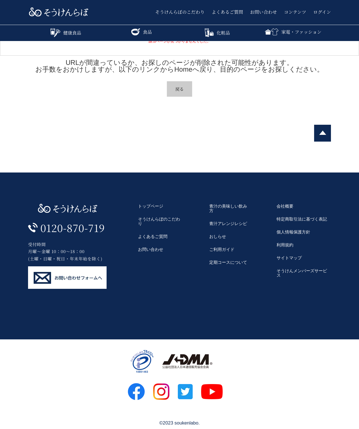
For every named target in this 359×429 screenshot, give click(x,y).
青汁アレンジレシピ (228, 223)
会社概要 (285, 206)
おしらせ (217, 236)
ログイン (322, 12)
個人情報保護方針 (293, 232)
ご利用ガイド (221, 249)
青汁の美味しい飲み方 (228, 208)
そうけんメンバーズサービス (302, 273)
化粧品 (217, 32)
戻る (179, 89)
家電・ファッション (293, 31)
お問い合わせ (263, 12)
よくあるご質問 (227, 12)
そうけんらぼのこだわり (180, 12)
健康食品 (65, 32)
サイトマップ (289, 257)
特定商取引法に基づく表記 (302, 219)
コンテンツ (295, 12)
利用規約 (285, 244)
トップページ (150, 206)
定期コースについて (228, 262)
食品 (141, 31)
